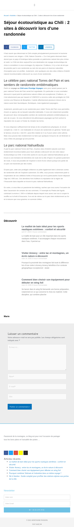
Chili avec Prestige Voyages (31, 88)
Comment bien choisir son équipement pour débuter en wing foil (35, 470)
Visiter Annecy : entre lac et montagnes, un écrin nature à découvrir (36, 467)
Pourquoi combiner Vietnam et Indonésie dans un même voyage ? (35, 473)
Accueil (6, 15)
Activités (13, 15)
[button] (34, 5)
